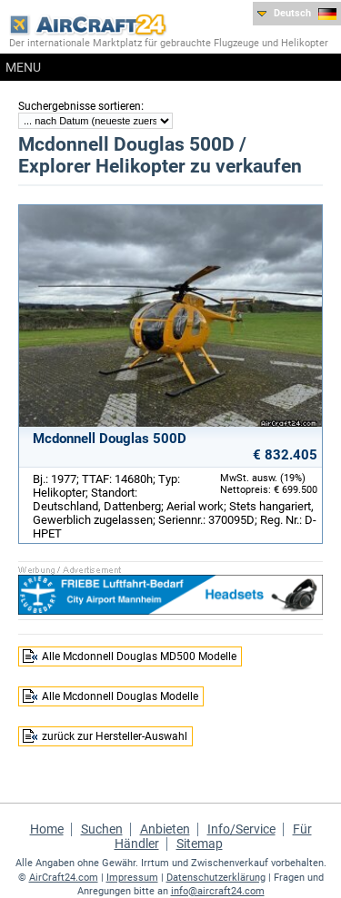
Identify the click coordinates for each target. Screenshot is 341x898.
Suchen (102, 829)
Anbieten (165, 829)
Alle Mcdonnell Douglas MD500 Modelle (139, 656)
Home (47, 829)
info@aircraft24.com (218, 891)
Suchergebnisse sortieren (79, 106)
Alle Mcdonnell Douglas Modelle (120, 696)
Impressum (132, 877)
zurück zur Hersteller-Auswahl (114, 736)
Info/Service (241, 829)
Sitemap (199, 843)
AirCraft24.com (63, 877)
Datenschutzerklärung (216, 877)
